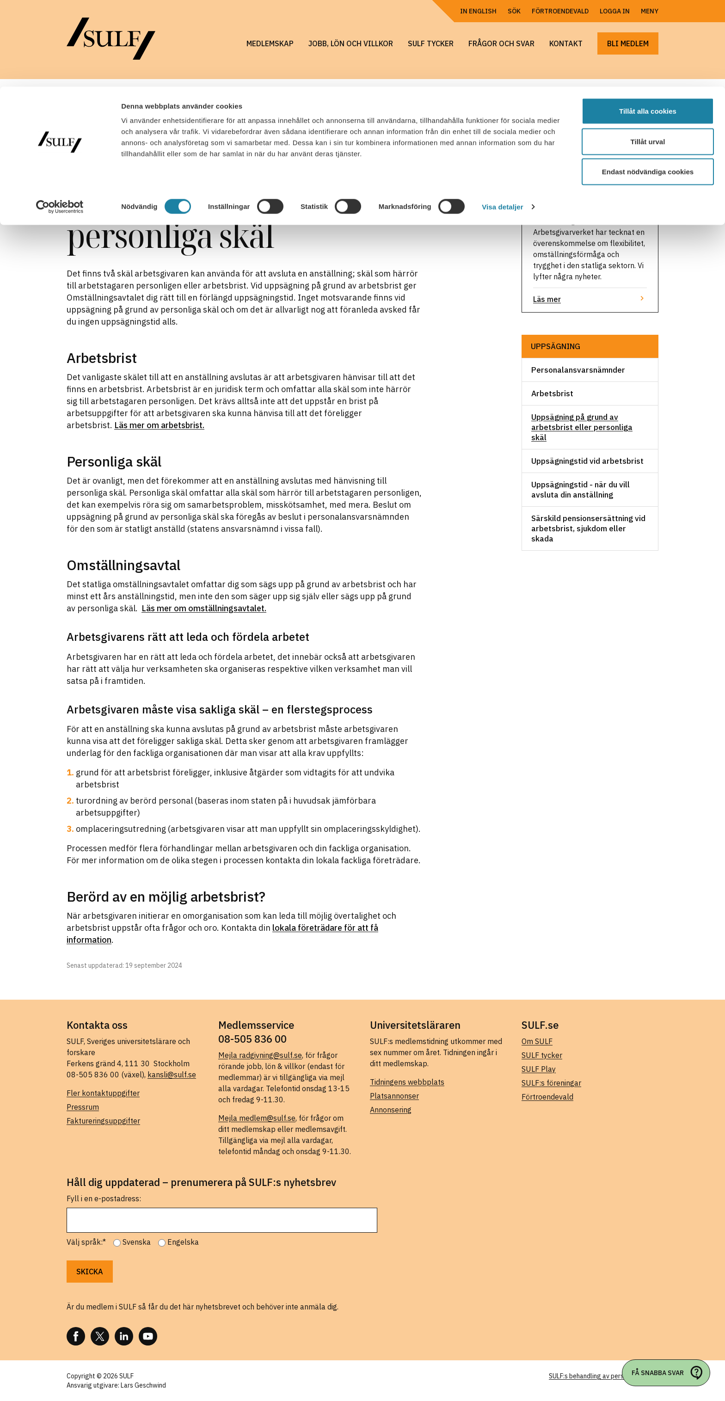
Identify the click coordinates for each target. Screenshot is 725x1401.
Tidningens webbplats (407, 1082)
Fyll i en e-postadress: (104, 1198)
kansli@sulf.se (171, 1074)
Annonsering (391, 1109)
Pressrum (83, 1107)
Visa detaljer (502, 120)
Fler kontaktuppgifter (103, 1093)
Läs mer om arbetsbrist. (159, 425)
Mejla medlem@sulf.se (256, 1118)
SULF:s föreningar (551, 1083)
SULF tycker (542, 1055)
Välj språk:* (86, 1242)
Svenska (137, 1242)
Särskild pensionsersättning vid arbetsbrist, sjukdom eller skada (588, 528)
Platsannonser (394, 1095)
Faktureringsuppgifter (103, 1120)
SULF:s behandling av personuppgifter (603, 1376)
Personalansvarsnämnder (578, 370)
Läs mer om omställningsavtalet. (203, 608)
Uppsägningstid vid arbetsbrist (587, 461)
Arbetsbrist (552, 393)
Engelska (183, 1242)
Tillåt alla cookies (647, 24)
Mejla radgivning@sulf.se (260, 1055)
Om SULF (537, 1041)
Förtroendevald (547, 1096)
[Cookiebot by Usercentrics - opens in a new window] (59, 120)
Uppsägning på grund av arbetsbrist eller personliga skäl (582, 427)
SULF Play (539, 1069)
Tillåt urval (648, 55)
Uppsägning (555, 346)
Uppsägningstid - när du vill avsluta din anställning (580, 489)
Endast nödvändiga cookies (648, 85)
